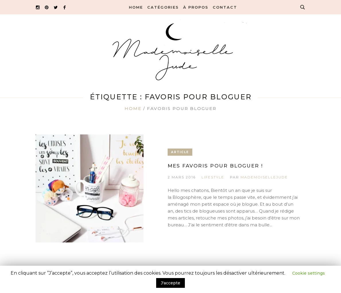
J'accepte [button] (170, 283)
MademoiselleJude (264, 177)
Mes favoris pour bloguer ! (215, 166)
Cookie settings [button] (308, 273)
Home (133, 108)
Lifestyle (213, 177)
